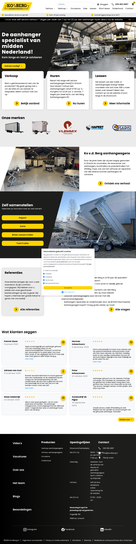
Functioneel (49, 280)
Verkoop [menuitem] (63, 8)
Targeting (48, 277)
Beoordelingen (22, 509)
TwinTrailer (22, 243)
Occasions (45, 456)
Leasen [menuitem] (93, 8)
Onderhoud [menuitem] (117, 8)
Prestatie (48, 274)
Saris (23, 226)
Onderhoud (46, 460)
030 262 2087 (108, 448)
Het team (19, 483)
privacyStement (62, 262)
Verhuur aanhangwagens (51, 452)
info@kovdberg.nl (110, 453)
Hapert (22, 217)
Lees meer (29, 359)
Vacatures (19, 456)
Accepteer (68, 288)
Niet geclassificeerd (52, 283)
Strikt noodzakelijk (51, 270)
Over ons (18, 470)
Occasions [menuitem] (76, 8)
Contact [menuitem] (129, 8)
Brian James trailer (22, 234)
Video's (17, 443)
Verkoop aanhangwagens (52, 448)
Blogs (16, 496)
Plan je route (108, 458)
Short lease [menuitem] (104, 8)
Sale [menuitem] (85, 8)
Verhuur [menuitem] (50, 8)
